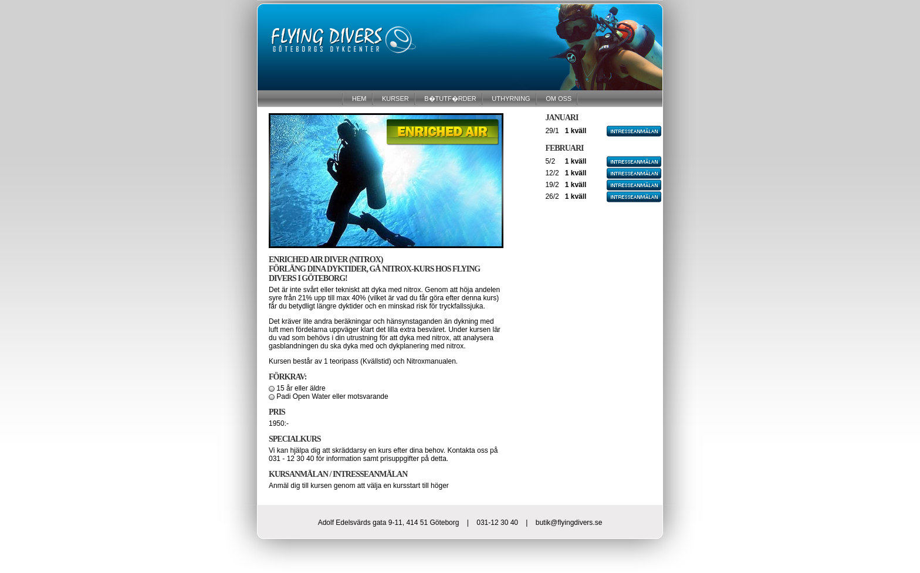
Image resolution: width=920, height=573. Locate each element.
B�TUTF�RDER (449, 97)
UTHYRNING (510, 97)
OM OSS (557, 97)
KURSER (394, 97)
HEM (358, 97)
